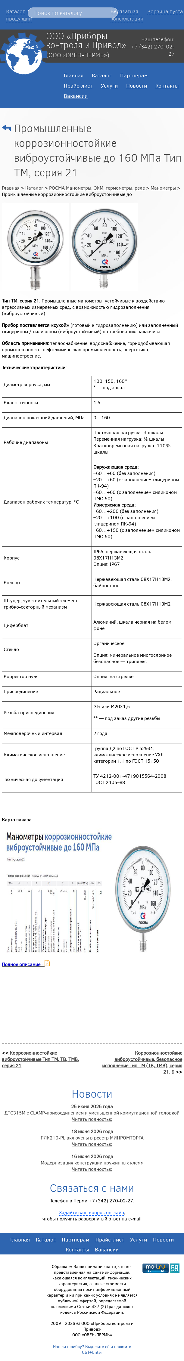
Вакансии (76, 95)
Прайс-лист (78, 85)
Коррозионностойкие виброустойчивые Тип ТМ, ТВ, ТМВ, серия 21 (40, 1058)
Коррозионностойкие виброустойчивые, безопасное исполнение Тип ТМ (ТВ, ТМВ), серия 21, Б (142, 1062)
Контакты (167, 85)
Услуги (109, 85)
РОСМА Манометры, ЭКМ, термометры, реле (97, 187)
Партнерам (134, 75)
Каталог (102, 75)
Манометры (163, 187)
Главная (73, 75)
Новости (136, 85)
